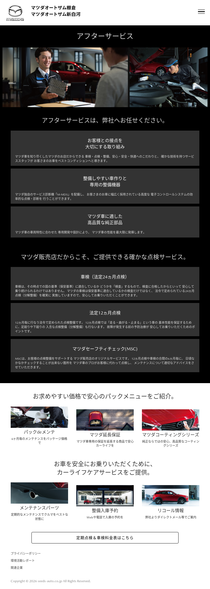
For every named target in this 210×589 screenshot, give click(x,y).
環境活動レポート (23, 561)
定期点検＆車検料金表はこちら (105, 538)
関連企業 (17, 568)
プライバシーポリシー (26, 553)
